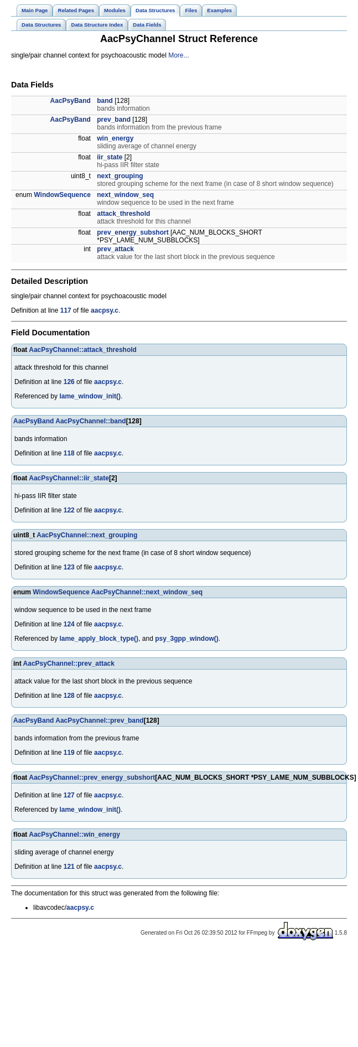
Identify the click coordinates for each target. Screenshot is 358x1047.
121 (69, 866)
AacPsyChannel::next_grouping (87, 535)
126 (69, 382)
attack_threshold (123, 213)
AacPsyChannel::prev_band (99, 720)
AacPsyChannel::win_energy (74, 834)
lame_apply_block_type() (98, 638)
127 (69, 795)
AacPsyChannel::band (90, 421)
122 (69, 510)
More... (178, 55)
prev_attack (115, 249)
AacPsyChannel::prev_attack (69, 663)
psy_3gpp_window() (187, 638)
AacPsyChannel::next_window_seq (147, 592)
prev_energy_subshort (132, 232)
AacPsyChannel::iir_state (69, 478)
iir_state (109, 157)
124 (69, 624)
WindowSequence (62, 195)
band (105, 101)
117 (65, 310)
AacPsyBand (70, 101)
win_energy (115, 138)
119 (69, 752)
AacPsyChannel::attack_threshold (83, 350)
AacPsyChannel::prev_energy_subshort (92, 777)
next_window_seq (125, 195)
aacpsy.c (104, 310)
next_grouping (120, 176)
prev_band (114, 119)
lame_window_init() (90, 396)
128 (69, 695)
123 (69, 567)
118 (69, 453)
